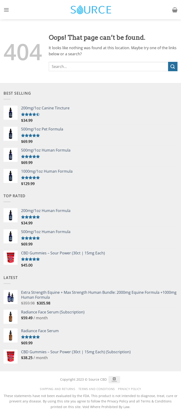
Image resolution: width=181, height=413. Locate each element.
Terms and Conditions (96, 389)
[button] (6, 9)
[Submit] (172, 66)
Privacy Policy (129, 389)
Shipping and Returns (57, 389)
